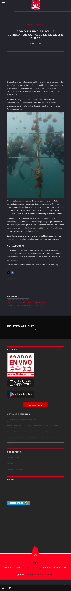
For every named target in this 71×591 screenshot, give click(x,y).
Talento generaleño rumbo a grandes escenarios (27, 432)
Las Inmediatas (13, 457)
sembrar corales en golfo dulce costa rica (25, 305)
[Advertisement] (35, 15)
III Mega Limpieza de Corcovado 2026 (21, 420)
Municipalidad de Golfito (18, 300)
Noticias (31, 24)
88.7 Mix (10, 464)
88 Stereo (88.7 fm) (30, 568)
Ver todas (11, 444)
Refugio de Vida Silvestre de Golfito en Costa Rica (27, 302)
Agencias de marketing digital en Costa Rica (39, 574)
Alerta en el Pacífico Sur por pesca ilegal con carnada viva (31, 438)
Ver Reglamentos (35, 405)
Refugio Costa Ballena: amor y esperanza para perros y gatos (32, 426)
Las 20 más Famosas (15, 470)
